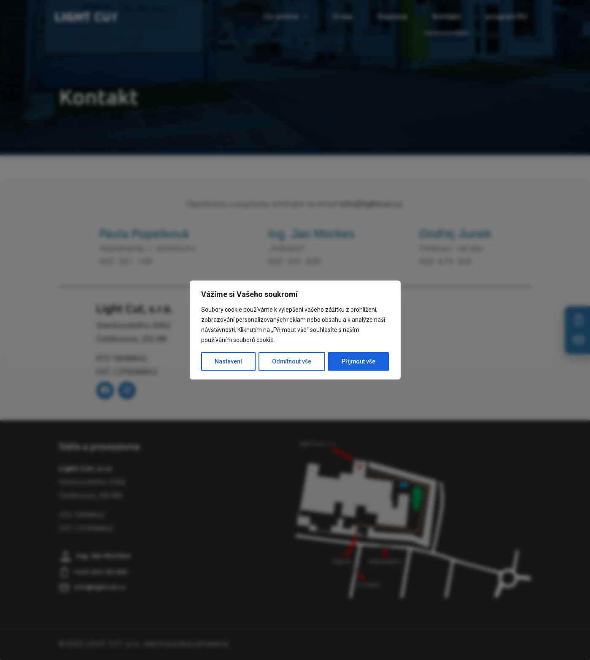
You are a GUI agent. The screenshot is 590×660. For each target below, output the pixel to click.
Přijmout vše (359, 361)
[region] (295, 330)
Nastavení (228, 361)
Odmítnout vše (291, 361)
